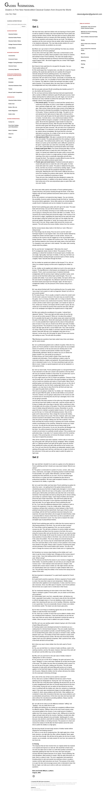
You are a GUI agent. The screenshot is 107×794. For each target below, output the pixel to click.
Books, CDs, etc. (12, 107)
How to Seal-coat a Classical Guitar (88, 44)
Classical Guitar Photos (14, 37)
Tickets (10, 89)
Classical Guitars (12, 34)
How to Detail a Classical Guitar (89, 36)
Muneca (83, 53)
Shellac (83, 40)
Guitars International (45, 781)
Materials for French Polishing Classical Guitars (89, 32)
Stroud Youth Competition (15, 92)
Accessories (11, 55)
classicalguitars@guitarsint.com (89, 14)
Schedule (10, 82)
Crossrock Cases (13, 59)
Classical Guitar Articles (14, 100)
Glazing (83, 64)
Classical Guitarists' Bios (15, 85)
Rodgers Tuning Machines (15, 62)
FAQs (82, 67)
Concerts (10, 78)
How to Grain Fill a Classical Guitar (88, 49)
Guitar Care (11, 103)
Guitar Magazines (13, 110)
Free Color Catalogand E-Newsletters (13, 126)
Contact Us (11, 121)
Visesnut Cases (12, 66)
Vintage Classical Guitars (15, 44)
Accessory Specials (13, 69)
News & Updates (12, 130)
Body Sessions (85, 57)
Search (23, 26)
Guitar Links (11, 114)
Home (10, 137)
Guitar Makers (12, 47)
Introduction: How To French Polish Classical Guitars (88, 27)
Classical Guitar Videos (14, 41)
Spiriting (83, 60)
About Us (10, 133)
